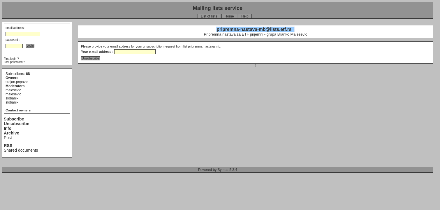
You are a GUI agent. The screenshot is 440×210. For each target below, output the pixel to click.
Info (7, 128)
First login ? (11, 58)
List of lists (209, 16)
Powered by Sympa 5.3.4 (217, 170)
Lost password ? (14, 62)
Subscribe (14, 119)
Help (245, 16)
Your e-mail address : (97, 51)
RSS (8, 145)
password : (13, 39)
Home (229, 16)
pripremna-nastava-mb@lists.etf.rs (254, 29)
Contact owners (18, 110)
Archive (11, 133)
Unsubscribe (16, 123)
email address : (15, 27)
